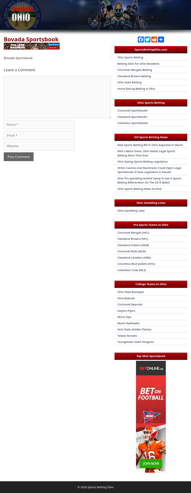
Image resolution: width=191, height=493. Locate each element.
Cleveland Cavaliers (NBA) (134, 257)
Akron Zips (124, 317)
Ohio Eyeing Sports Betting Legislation (142, 161)
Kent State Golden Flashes (134, 329)
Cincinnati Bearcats (130, 304)
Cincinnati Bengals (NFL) (133, 232)
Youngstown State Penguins (135, 342)
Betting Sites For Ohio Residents (138, 63)
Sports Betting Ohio (100, 487)
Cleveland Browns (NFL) (132, 239)
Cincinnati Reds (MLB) (131, 251)
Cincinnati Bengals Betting (134, 70)
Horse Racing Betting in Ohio (136, 88)
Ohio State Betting (129, 82)
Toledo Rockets (127, 335)
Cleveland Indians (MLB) (133, 245)
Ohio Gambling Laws (131, 210)
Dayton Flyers (126, 311)
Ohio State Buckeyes (130, 292)
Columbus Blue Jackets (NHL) (136, 264)
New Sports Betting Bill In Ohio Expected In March (150, 145)
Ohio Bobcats (126, 298)
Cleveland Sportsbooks (132, 117)
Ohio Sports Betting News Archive (139, 189)
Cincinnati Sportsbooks (132, 110)
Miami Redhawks (128, 323)
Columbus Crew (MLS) (131, 270)
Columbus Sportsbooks (132, 123)
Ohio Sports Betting (130, 57)
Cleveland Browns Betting (134, 76)
